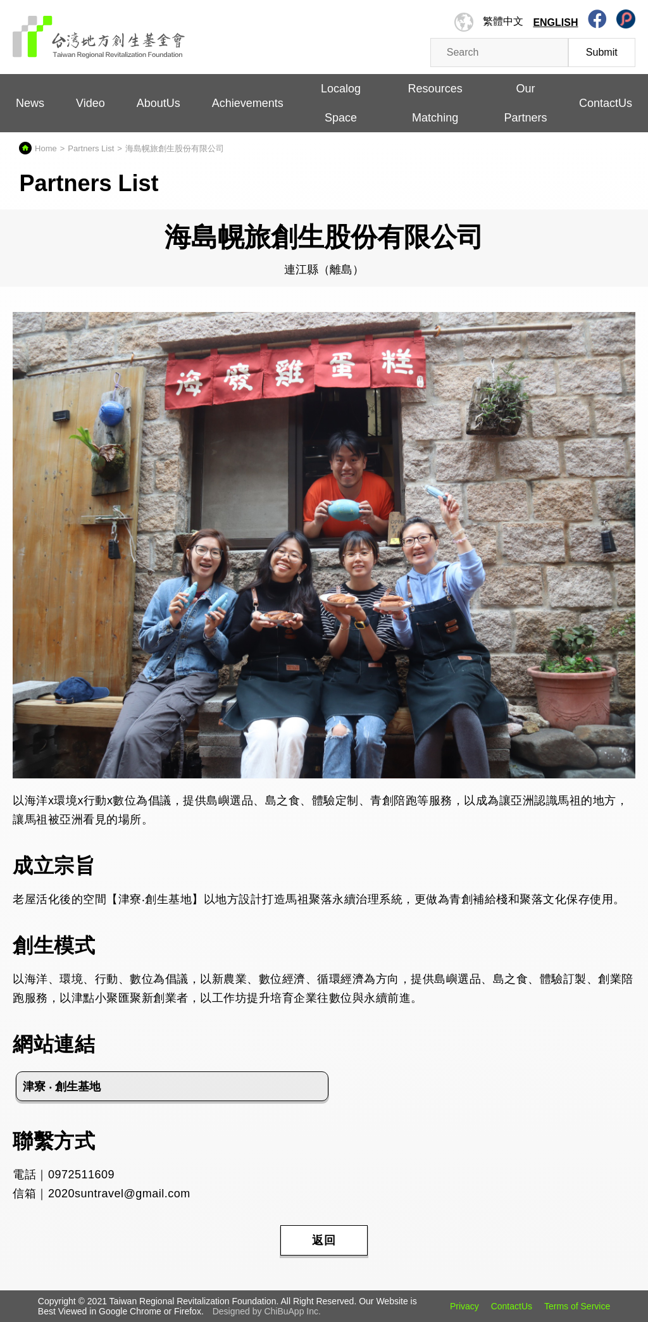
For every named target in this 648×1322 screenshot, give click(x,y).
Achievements (248, 103)
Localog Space (341, 103)
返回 (324, 1240)
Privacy (464, 1306)
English (555, 22)
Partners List (91, 148)
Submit (602, 52)
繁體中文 (503, 21)
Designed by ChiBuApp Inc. (267, 1311)
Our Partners (525, 103)
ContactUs (605, 103)
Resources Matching (435, 103)
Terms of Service (577, 1306)
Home (46, 148)
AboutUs (158, 103)
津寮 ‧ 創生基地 (62, 1086)
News (30, 103)
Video (90, 103)
